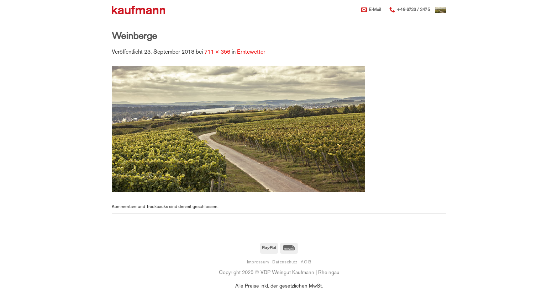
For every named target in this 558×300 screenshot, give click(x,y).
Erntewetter (251, 52)
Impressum (258, 262)
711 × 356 (217, 52)
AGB (306, 262)
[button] (440, 10)
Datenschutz (285, 262)
